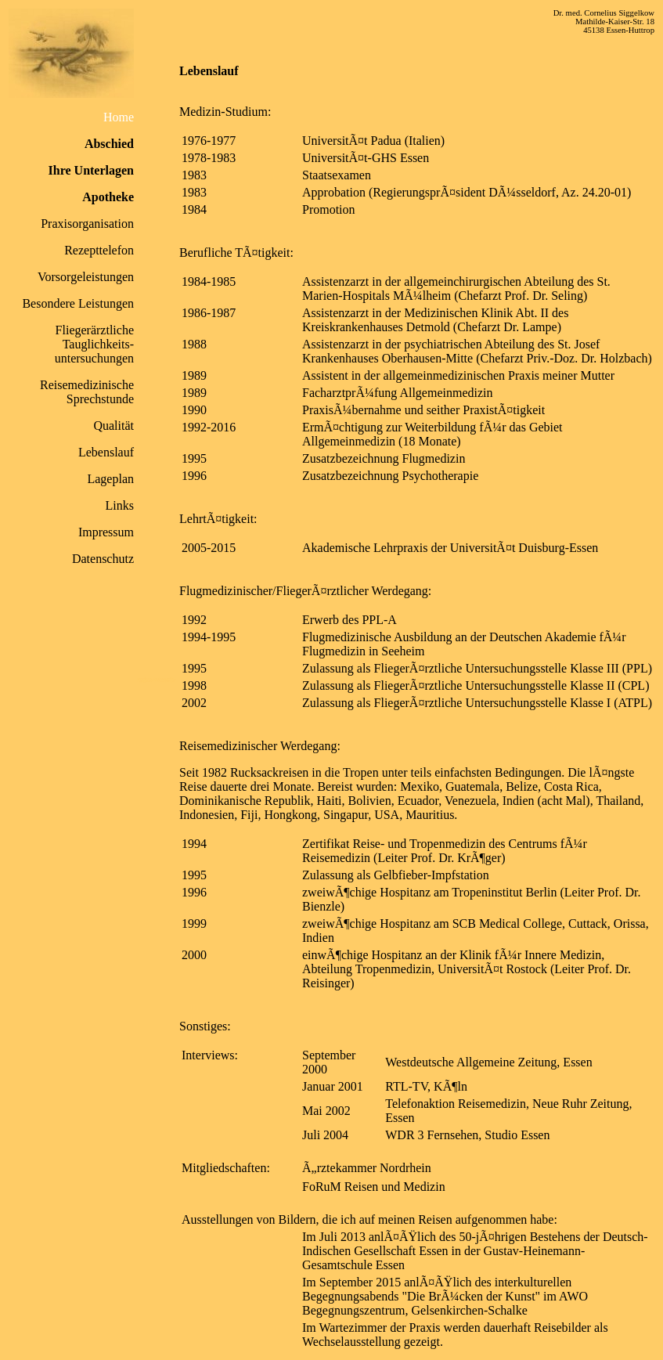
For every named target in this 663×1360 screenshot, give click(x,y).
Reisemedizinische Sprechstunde (87, 392)
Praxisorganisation (87, 223)
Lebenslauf (106, 452)
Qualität (113, 425)
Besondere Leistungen (78, 303)
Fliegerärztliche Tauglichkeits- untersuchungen (94, 344)
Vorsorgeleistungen (86, 276)
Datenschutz (103, 558)
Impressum (106, 532)
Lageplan (110, 478)
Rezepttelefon (99, 250)
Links (120, 505)
